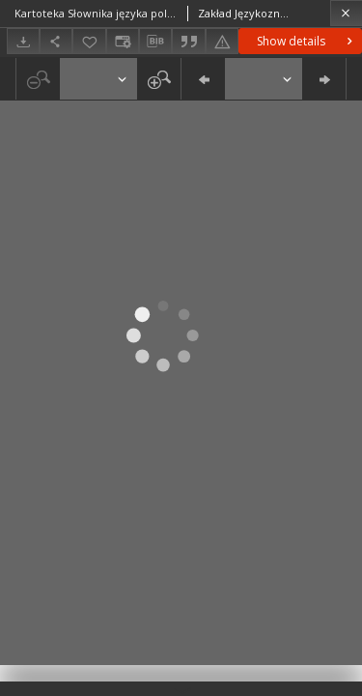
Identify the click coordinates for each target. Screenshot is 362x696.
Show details (306, 41)
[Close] (346, 13)
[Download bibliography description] (155, 41)
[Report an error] (222, 41)
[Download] (23, 41)
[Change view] (122, 41)
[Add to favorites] (88, 41)
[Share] (56, 41)
